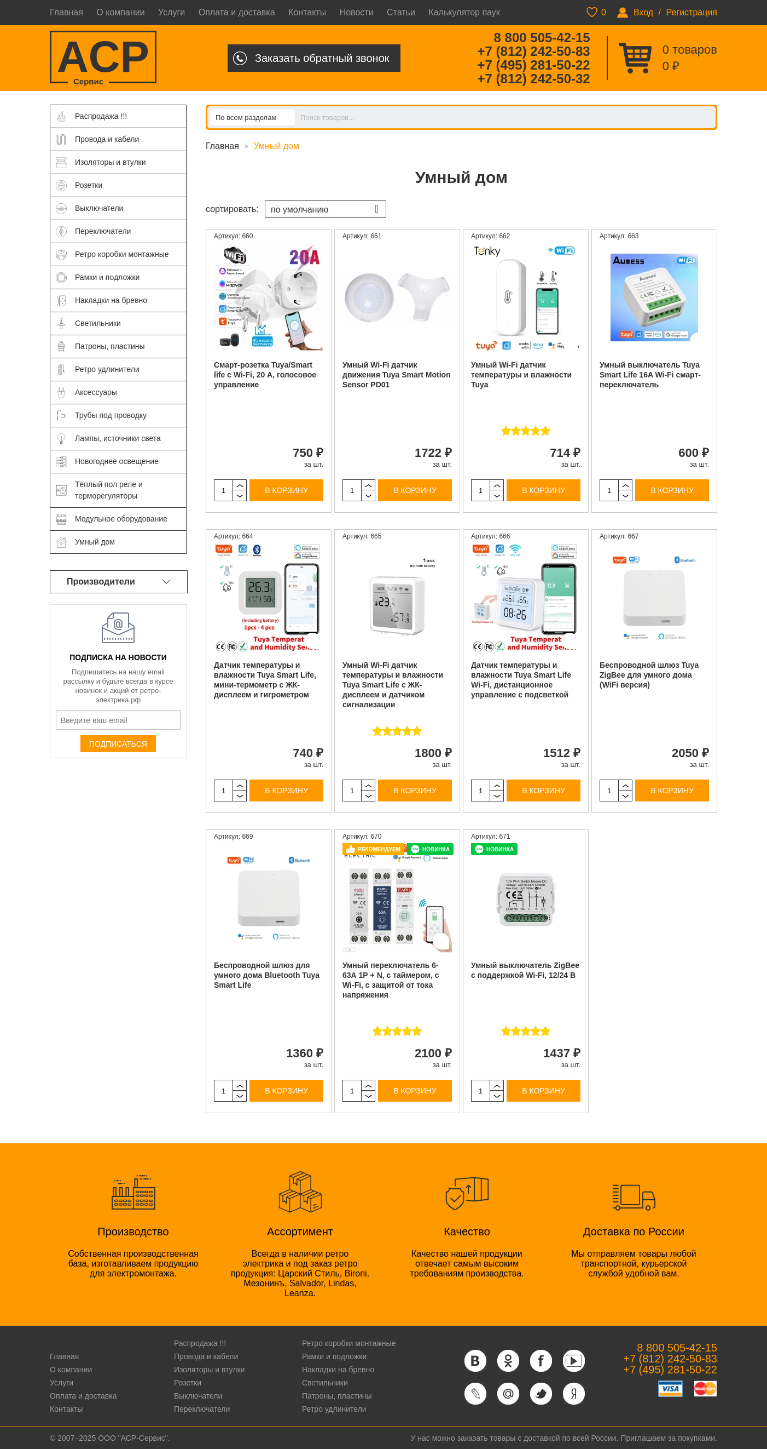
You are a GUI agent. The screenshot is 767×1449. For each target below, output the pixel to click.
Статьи (401, 12)
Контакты (307, 12)
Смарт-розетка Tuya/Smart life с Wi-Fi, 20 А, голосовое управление (265, 374)
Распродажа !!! (200, 1343)
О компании (120, 12)
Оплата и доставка (237, 12)
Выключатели (198, 1395)
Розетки (187, 1382)
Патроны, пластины (337, 1395)
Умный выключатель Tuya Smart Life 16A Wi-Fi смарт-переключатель (650, 374)
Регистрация (691, 12)
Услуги (171, 12)
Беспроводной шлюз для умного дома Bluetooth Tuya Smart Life (266, 975)
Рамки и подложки (334, 1356)
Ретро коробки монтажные (349, 1343)
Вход (643, 12)
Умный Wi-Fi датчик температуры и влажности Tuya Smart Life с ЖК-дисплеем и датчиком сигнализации (392, 685)
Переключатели (202, 1409)
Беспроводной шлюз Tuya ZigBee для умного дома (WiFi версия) (649, 675)
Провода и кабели (206, 1356)
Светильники (325, 1382)
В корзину (286, 490)
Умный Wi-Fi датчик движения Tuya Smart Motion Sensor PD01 (396, 374)
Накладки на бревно (338, 1369)
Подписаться (118, 744)
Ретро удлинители (334, 1409)
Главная (66, 12)
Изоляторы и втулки (209, 1369)
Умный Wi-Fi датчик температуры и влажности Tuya (521, 374)
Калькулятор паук (464, 12)
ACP (103, 57)
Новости (357, 12)
